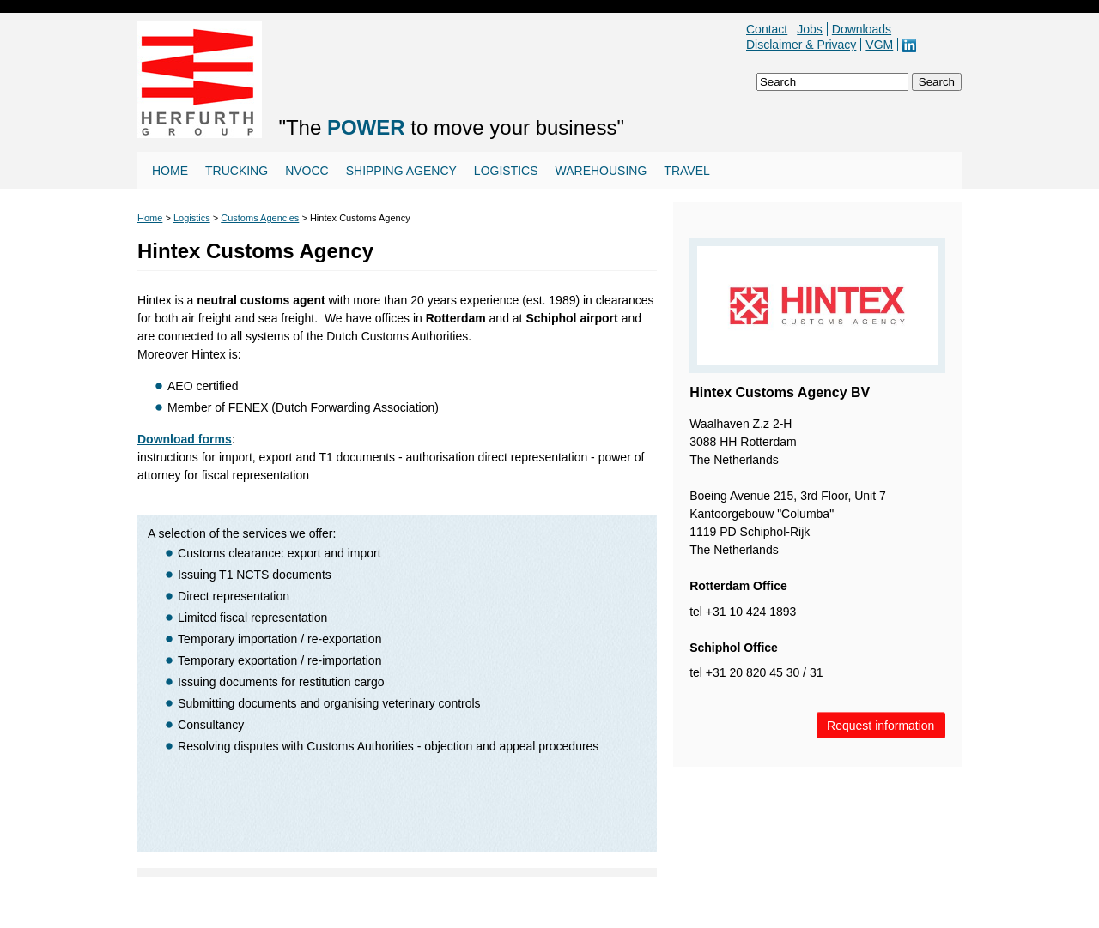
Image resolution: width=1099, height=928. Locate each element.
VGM (879, 44)
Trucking (236, 171)
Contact (766, 29)
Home (170, 171)
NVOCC (307, 171)
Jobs (810, 29)
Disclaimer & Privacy (801, 44)
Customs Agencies (260, 218)
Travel (686, 171)
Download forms (184, 439)
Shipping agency (401, 171)
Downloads (861, 29)
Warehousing (601, 171)
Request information (880, 725)
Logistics (506, 171)
